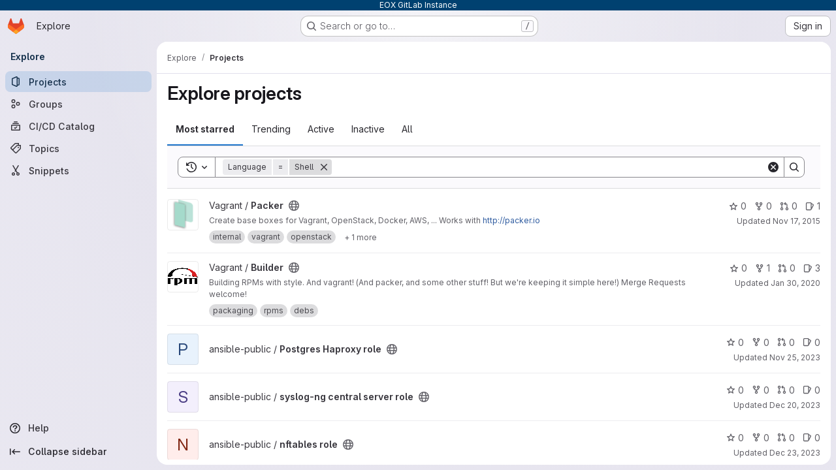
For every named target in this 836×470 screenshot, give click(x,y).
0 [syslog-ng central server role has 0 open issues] (811, 390)
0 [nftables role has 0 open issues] (811, 437)
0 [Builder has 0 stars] (738, 268)
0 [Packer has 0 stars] (738, 206)
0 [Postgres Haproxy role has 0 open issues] (811, 342)
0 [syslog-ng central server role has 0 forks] (760, 390)
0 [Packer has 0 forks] (763, 206)
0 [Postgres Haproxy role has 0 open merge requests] (786, 342)
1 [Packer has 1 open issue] (812, 206)
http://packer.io (511, 220)
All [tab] (407, 128)
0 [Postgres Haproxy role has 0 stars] (735, 342)
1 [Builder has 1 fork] (762, 268)
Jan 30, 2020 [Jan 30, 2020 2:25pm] (795, 283)
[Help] (78, 428)
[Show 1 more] (360, 237)
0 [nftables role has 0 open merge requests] (786, 437)
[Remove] (324, 167)
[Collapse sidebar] (78, 451)
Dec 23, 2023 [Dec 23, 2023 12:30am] (794, 453)
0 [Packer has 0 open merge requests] (788, 206)
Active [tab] (321, 128)
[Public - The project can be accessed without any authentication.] (294, 205)
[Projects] (78, 81)
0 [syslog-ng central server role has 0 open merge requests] (786, 390)
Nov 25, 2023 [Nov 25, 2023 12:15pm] (794, 357)
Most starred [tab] (205, 128)
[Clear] (773, 167)
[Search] (549, 167)
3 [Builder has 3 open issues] (811, 268)
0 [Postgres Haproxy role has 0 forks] (760, 342)
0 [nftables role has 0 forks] (760, 437)
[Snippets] (78, 170)
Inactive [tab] (368, 128)
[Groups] (78, 103)
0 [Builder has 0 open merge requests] (787, 268)
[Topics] (78, 148)
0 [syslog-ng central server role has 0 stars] (735, 390)
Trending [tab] (271, 128)
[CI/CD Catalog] (78, 126)
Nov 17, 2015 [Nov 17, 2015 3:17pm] (796, 221)
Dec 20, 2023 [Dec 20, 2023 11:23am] (794, 405)
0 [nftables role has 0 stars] (735, 437)
